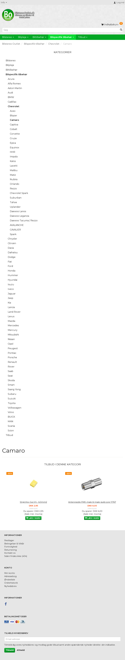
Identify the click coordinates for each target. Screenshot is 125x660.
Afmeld (21, 650)
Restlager (9, 540)
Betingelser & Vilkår (14, 543)
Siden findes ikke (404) (15, 556)
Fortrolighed (10, 546)
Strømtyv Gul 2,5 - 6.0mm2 (33, 502)
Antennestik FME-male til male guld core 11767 (92, 502)
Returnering (10, 550)
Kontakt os (9, 553)
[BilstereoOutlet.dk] (18, 14)
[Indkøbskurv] (112, 24)
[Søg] (121, 30)
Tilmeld (10, 650)
